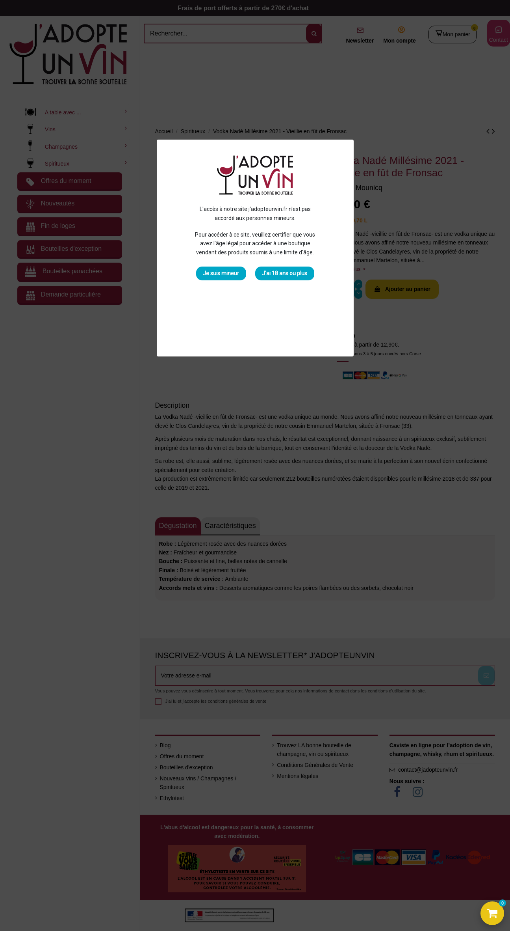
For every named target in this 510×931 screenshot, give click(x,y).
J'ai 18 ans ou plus (284, 273)
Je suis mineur (221, 273)
